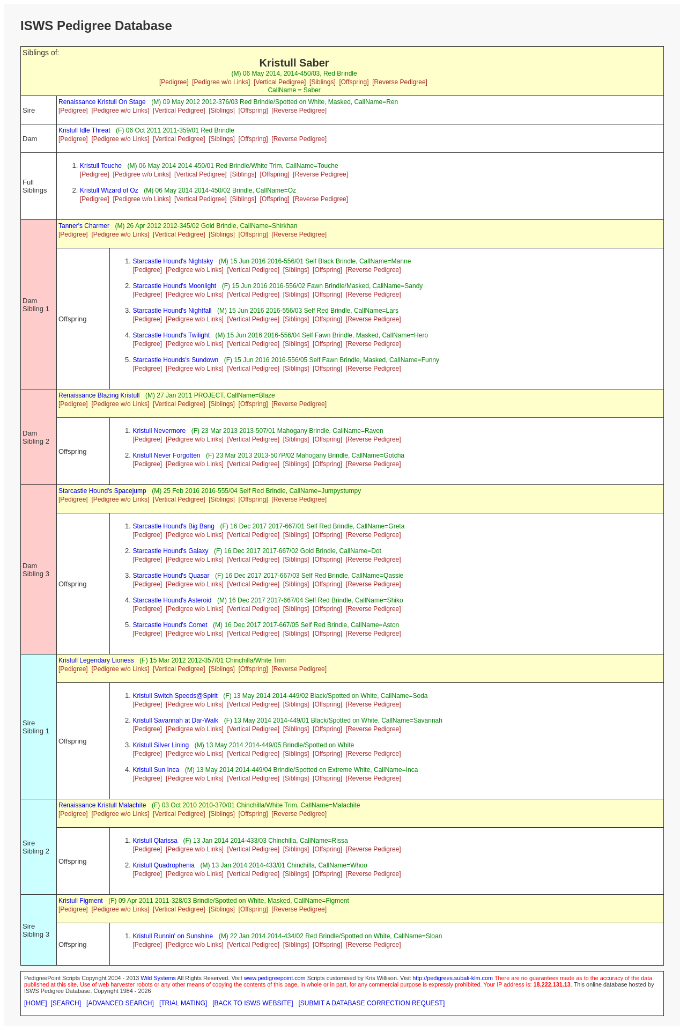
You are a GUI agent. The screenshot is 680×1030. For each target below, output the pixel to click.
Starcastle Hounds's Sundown (176, 360)
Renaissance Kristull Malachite (102, 805)
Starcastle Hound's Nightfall (172, 310)
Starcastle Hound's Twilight (171, 335)
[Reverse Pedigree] (399, 82)
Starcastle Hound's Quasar (171, 575)
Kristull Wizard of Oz (109, 190)
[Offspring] (353, 82)
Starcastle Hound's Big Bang (174, 526)
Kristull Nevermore (159, 431)
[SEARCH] (65, 1003)
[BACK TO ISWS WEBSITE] (252, 1003)
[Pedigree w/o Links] (221, 82)
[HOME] (35, 1003)
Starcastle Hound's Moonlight (175, 286)
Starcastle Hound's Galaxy (171, 551)
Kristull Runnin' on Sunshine (173, 936)
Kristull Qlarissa (155, 840)
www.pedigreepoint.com (275, 978)
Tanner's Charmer (83, 226)
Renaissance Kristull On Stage (102, 102)
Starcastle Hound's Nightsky (173, 261)
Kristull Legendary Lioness (96, 660)
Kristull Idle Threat (84, 130)
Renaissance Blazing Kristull (98, 395)
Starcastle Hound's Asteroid (172, 600)
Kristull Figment (80, 900)
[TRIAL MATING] (183, 1003)
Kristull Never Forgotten (167, 455)
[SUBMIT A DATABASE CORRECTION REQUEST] (372, 1003)
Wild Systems (158, 978)
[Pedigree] (174, 82)
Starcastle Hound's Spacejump (102, 491)
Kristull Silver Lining (161, 745)
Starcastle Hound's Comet (170, 625)
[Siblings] (322, 82)
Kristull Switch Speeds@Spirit (175, 696)
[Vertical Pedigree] (280, 82)
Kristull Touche (101, 166)
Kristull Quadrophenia (164, 865)
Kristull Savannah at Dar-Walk (176, 720)
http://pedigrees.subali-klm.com (452, 978)
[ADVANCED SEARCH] (120, 1003)
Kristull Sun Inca (156, 770)
